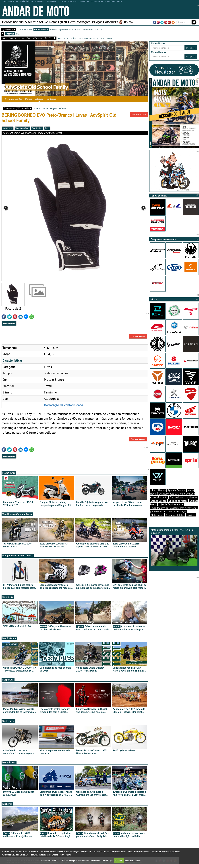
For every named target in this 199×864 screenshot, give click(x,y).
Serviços (96, 22)
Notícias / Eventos (13, 98)
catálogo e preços (25, 29)
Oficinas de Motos (177, 500)
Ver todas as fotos (22, 128)
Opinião (43, 22)
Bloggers (170, 514)
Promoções (84, 22)
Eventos (7, 22)
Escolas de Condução (175, 511)
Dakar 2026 (31, 22)
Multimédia (9, 638)
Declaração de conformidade (63, 405)
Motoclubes (110, 22)
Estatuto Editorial (142, 851)
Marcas (28, 98)
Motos (53, 22)
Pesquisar (190, 47)
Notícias (18, 22)
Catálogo (39, 98)
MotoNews (9, 472)
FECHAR (118, 860)
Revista (128, 22)
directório (10, 33)
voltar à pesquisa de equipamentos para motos (86, 38)
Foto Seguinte (37, 128)
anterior (61, 38)
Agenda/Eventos (176, 490)
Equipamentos (67, 22)
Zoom (47, 128)
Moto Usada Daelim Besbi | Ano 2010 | (174, 547)
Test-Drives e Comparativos (17, 514)
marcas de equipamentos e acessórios (65, 29)
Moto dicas (9, 762)
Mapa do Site (65, 854)
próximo (110, 38)
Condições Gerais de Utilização (15, 854)
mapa (18, 33)
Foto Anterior (7, 128)
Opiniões (8, 596)
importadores (88, 29)
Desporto (8, 679)
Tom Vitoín (44, 851)
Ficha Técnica (127, 851)
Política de (132, 860)
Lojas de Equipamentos (171, 504)
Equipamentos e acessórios (17, 555)
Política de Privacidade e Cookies (166, 851)
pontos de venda (41, 29)
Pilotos (180, 514)
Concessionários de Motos (183, 497)
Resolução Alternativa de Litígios (44, 854)
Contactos (51, 98)
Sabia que (8, 721)
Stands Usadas (158, 500)
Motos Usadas (158, 490)
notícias (98, 29)
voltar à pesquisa (50, 108)
